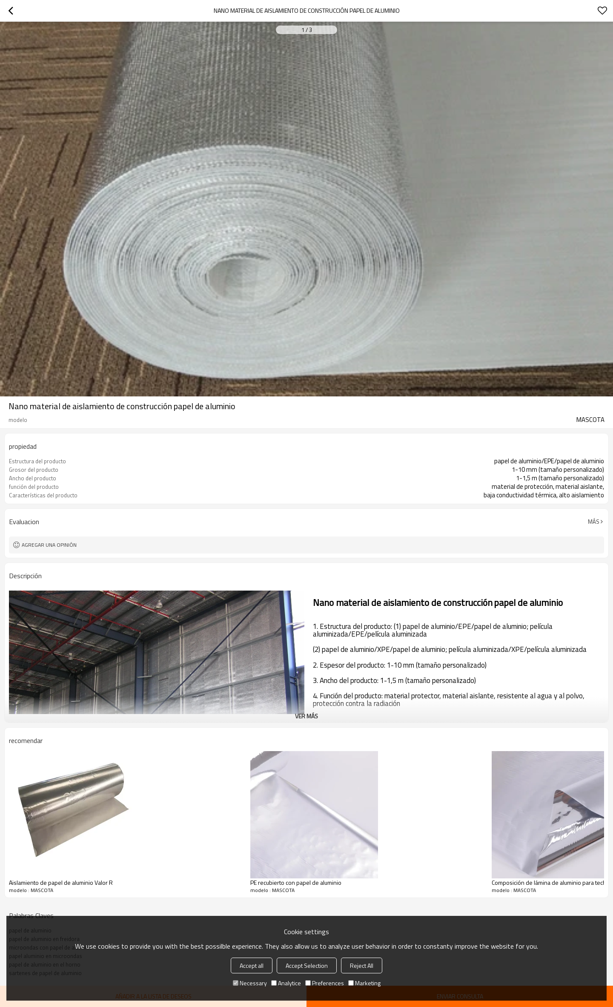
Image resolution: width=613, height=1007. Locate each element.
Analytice (286, 982)
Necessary (250, 982)
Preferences (324, 982)
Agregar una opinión (49, 545)
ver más (306, 715)
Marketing (364, 982)
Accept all (252, 965)
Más (593, 521)
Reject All (361, 965)
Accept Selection (307, 965)
